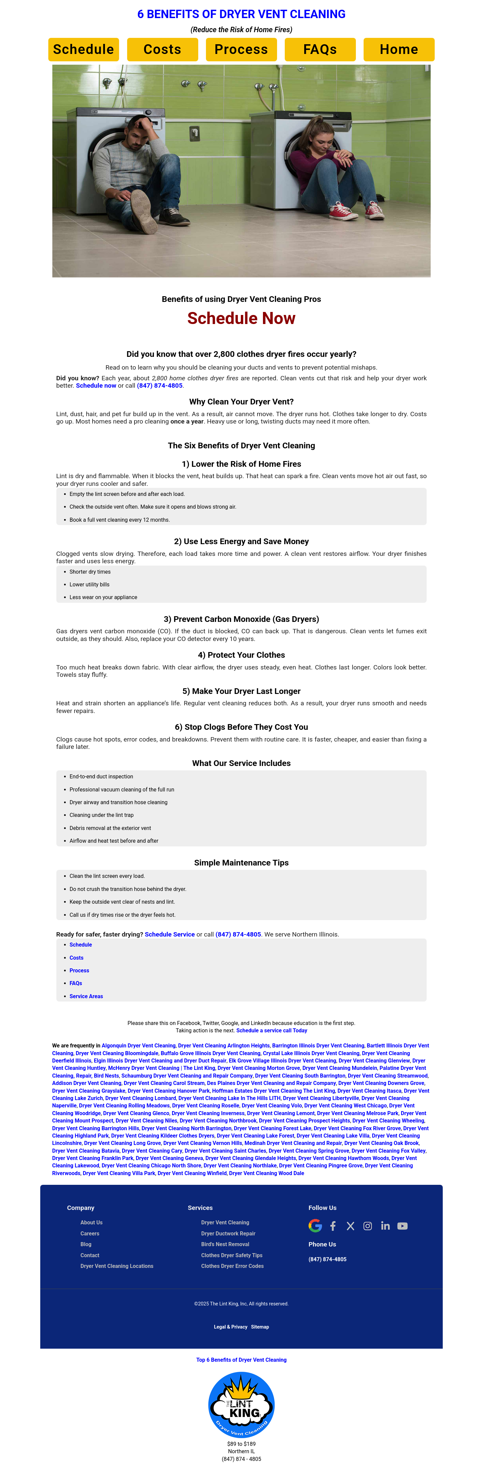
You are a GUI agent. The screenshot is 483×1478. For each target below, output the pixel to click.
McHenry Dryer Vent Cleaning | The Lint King (161, 1068)
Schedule (83, 49)
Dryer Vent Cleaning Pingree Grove (321, 1165)
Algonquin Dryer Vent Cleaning (138, 1045)
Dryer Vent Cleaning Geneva (169, 1158)
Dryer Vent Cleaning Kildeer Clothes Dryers (162, 1136)
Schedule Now (241, 318)
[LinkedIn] (385, 1226)
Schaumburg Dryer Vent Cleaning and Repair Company (187, 1076)
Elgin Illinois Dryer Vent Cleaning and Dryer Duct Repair (160, 1060)
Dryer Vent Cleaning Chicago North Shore (151, 1165)
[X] (350, 1226)
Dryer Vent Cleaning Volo (272, 1105)
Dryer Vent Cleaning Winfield (192, 1173)
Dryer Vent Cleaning (225, 1222)
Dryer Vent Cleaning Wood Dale (266, 1173)
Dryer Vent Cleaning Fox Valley (388, 1151)
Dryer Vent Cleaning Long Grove (122, 1143)
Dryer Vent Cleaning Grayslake (88, 1091)
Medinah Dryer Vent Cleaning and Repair (293, 1143)
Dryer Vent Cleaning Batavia (86, 1151)
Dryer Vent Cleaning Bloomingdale (117, 1053)
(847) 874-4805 (159, 385)
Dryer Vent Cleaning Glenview (374, 1060)
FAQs (320, 49)
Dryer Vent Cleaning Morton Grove (259, 1068)
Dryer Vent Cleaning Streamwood (388, 1076)
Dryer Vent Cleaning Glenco (136, 1113)
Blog (86, 1244)
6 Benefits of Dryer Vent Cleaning (241, 14)
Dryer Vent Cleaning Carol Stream (164, 1083)
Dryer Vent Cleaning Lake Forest (255, 1136)
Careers (89, 1233)
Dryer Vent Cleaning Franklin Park (92, 1158)
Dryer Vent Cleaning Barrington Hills (95, 1128)
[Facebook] (332, 1226)
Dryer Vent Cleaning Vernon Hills (202, 1143)
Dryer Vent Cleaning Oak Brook (381, 1143)
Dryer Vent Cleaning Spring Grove (309, 1151)
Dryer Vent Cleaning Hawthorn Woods (344, 1158)
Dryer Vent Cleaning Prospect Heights (304, 1120)
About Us (91, 1222)
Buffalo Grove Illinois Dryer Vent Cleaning (210, 1053)
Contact (89, 1255)
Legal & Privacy (231, 1327)
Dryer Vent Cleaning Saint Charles (225, 1151)
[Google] (315, 1226)
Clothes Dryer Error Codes (235, 1266)
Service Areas (86, 996)
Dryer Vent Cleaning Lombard (140, 1098)
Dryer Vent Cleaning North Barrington (186, 1128)
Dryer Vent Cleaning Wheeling (388, 1120)
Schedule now (96, 385)
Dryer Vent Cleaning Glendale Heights (251, 1158)
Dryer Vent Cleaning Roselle (205, 1105)
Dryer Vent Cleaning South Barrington (300, 1076)
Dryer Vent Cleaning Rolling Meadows (124, 1105)
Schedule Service (170, 934)
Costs (163, 49)
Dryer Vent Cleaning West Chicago (345, 1105)
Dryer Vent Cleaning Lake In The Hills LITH (229, 1098)
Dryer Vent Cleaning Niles (146, 1120)
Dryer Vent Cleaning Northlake (240, 1165)
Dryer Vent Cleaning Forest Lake (272, 1128)
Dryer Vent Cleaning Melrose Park (357, 1113)
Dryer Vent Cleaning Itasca (369, 1091)
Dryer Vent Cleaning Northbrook (218, 1120)
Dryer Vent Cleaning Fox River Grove (357, 1128)
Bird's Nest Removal (225, 1244)
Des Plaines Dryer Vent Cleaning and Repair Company (271, 1083)
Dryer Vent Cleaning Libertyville (321, 1098)
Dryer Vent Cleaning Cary (152, 1151)
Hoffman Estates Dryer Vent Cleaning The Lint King (273, 1091)
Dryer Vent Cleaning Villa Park (119, 1173)
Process (241, 49)
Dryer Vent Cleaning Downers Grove (381, 1083)
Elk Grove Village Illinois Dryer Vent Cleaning (282, 1060)
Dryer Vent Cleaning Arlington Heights (224, 1045)
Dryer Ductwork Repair (228, 1233)
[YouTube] (402, 1226)
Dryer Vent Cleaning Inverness (208, 1113)
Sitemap (260, 1327)
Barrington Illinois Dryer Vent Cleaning (318, 1045)
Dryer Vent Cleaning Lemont (281, 1113)
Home (399, 49)
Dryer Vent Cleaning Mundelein (340, 1068)
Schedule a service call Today (271, 1030)
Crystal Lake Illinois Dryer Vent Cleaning (311, 1053)
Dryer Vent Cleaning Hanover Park (169, 1091)
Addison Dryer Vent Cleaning (86, 1083)
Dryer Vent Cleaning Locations (117, 1266)
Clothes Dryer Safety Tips (232, 1255)
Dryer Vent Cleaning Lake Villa (333, 1136)
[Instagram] (367, 1226)
